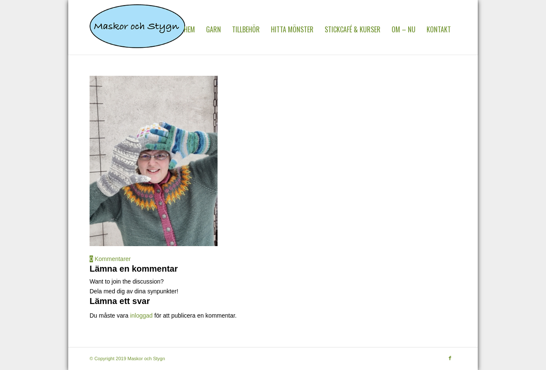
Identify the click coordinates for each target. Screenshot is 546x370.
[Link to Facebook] (450, 358)
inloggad (141, 315)
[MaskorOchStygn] (137, 29)
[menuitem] (189, 29)
